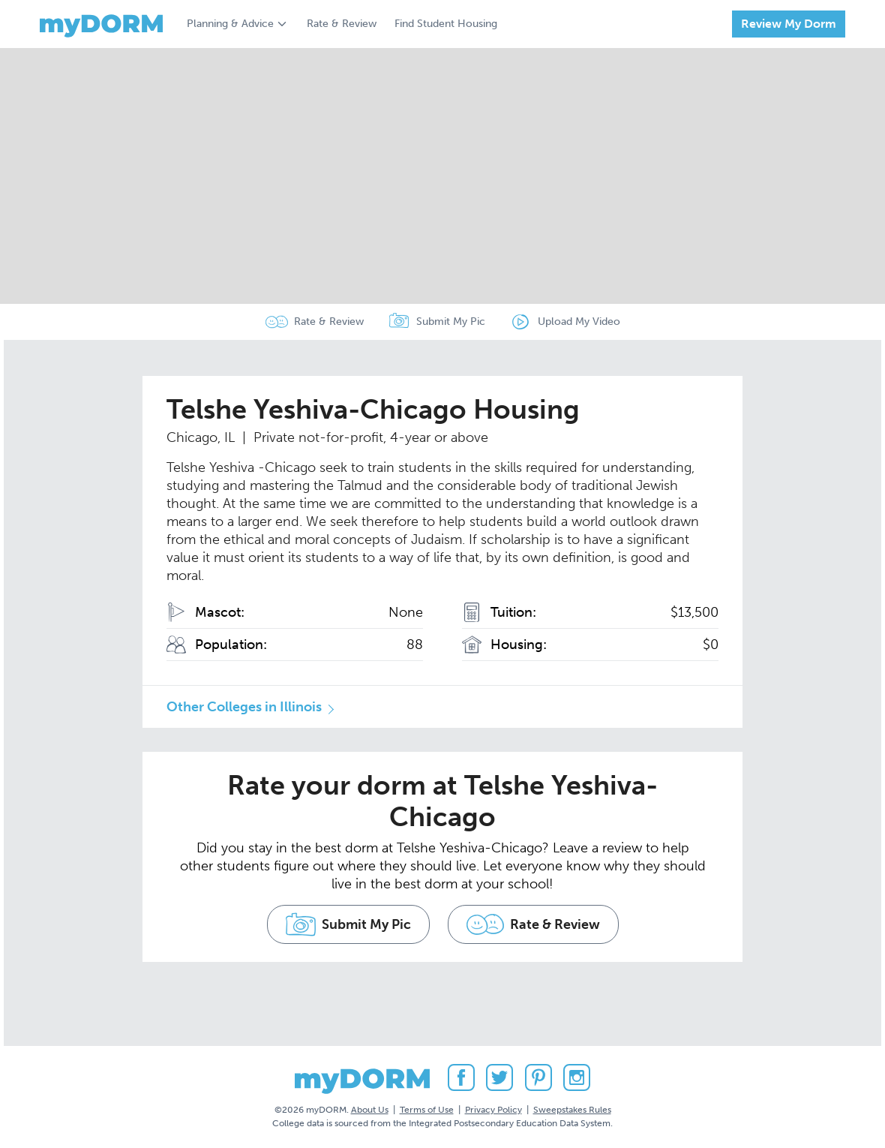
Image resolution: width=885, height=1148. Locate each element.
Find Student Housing (445, 23)
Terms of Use (427, 1109)
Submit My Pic (450, 321)
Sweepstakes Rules (572, 1109)
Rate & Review (341, 23)
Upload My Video (579, 321)
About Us (369, 1109)
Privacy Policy (493, 1109)
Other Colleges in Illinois (244, 707)
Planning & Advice (230, 23)
